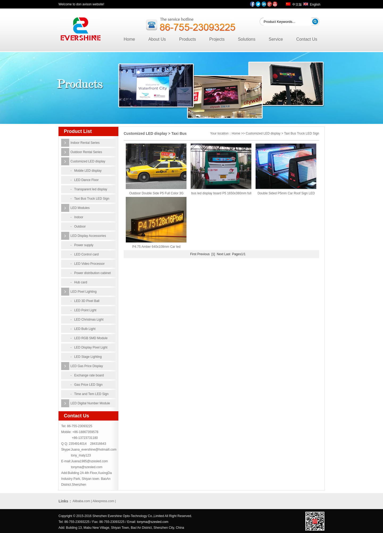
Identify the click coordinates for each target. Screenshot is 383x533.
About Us (157, 39)
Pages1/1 (238, 254)
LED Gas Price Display (86, 366)
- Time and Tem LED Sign (89, 394)
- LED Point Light (83, 310)
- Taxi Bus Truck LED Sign (89, 198)
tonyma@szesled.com (86, 467)
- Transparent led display (88, 189)
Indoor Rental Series (84, 143)
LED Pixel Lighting (83, 291)
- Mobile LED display (86, 171)
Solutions (246, 39)
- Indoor (76, 217)
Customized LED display (87, 161)
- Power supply (81, 245)
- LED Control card (84, 254)
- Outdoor (78, 226)
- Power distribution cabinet (90, 273)
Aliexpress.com (103, 501)
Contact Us (306, 39)
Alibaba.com (81, 501)
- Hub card (78, 282)
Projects (217, 39)
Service (276, 39)
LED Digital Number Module (90, 403)
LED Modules (80, 208)
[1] (213, 254)
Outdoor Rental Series (86, 152)
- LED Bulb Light (82, 329)
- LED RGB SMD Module (88, 338)
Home (129, 39)
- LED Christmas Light (86, 319)
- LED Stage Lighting (86, 357)
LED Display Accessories (88, 236)
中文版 (297, 4)
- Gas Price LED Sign (86, 385)
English (315, 4)
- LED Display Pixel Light (88, 347)
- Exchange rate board (87, 375)
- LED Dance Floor (84, 180)
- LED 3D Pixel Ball (84, 301)
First (193, 254)
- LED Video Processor (87, 264)
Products (187, 39)
